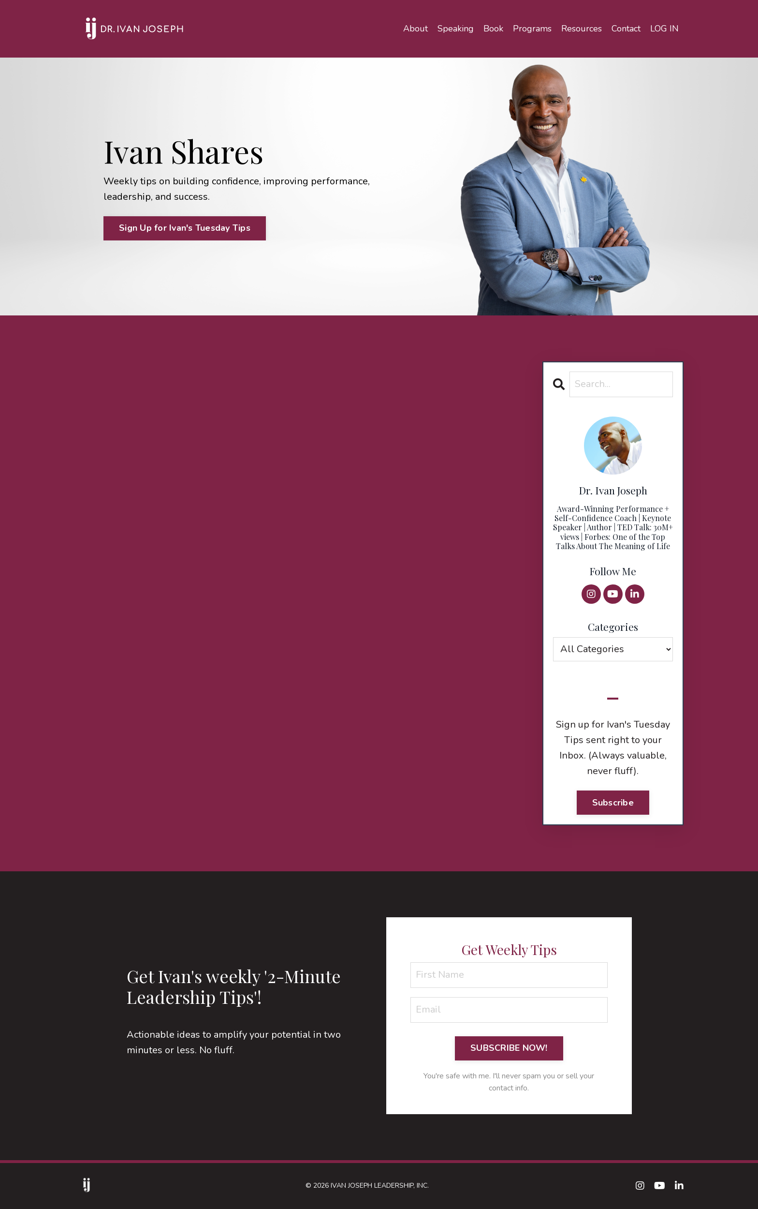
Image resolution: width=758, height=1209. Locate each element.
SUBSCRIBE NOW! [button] (509, 1048)
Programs (532, 28)
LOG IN (664, 28)
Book (493, 28)
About (415, 28)
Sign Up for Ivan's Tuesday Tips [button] (184, 228)
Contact (626, 28)
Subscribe (613, 802)
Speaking (455, 28)
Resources (581, 28)
